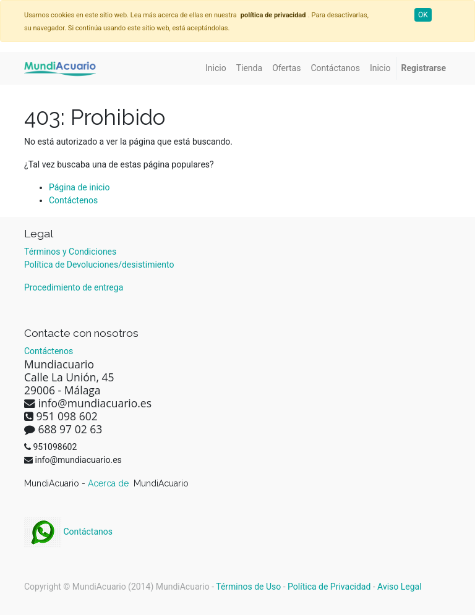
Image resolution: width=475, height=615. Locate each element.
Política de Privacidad (329, 587)
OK (423, 15)
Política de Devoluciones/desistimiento (99, 264)
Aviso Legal (399, 587)
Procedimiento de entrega (73, 287)
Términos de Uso (248, 587)
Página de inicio (79, 187)
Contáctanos (68, 532)
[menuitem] (215, 68)
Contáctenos (73, 200)
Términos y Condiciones (70, 252)
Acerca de (109, 483)
